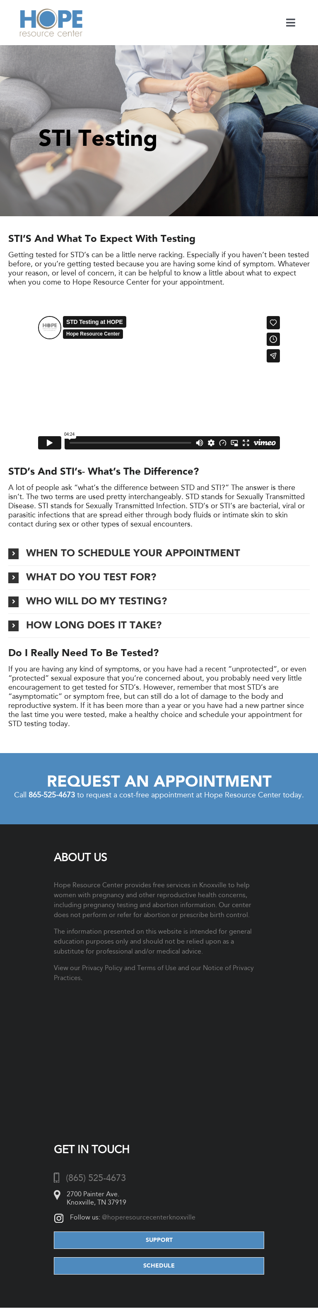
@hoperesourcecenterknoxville (148, 1217)
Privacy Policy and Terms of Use (129, 968)
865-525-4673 (52, 794)
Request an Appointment (159, 782)
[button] (159, 553)
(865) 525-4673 (96, 1178)
